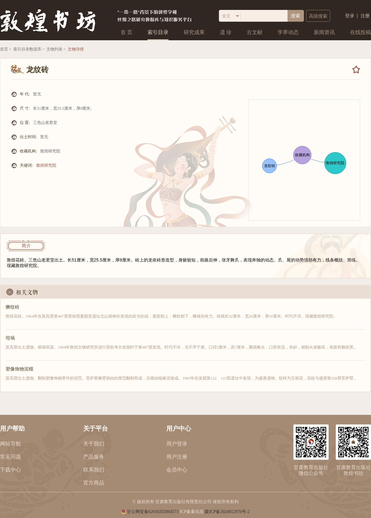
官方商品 (93, 483)
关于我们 (93, 444)
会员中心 (176, 470)
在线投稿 (360, 32)
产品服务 (93, 457)
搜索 (295, 15)
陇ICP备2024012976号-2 (227, 511)
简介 (26, 245)
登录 (349, 16)
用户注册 (176, 457)
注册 (365, 16)
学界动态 (288, 32)
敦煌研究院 (46, 165)
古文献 (254, 32)
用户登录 (176, 444)
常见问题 (10, 457)
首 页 (126, 32)
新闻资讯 (324, 32)
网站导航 (10, 444)
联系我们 (93, 470)
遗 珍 (226, 32)
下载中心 (10, 470)
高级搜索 (318, 16)
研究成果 (194, 32)
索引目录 (157, 32)
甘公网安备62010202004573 (153, 511)
